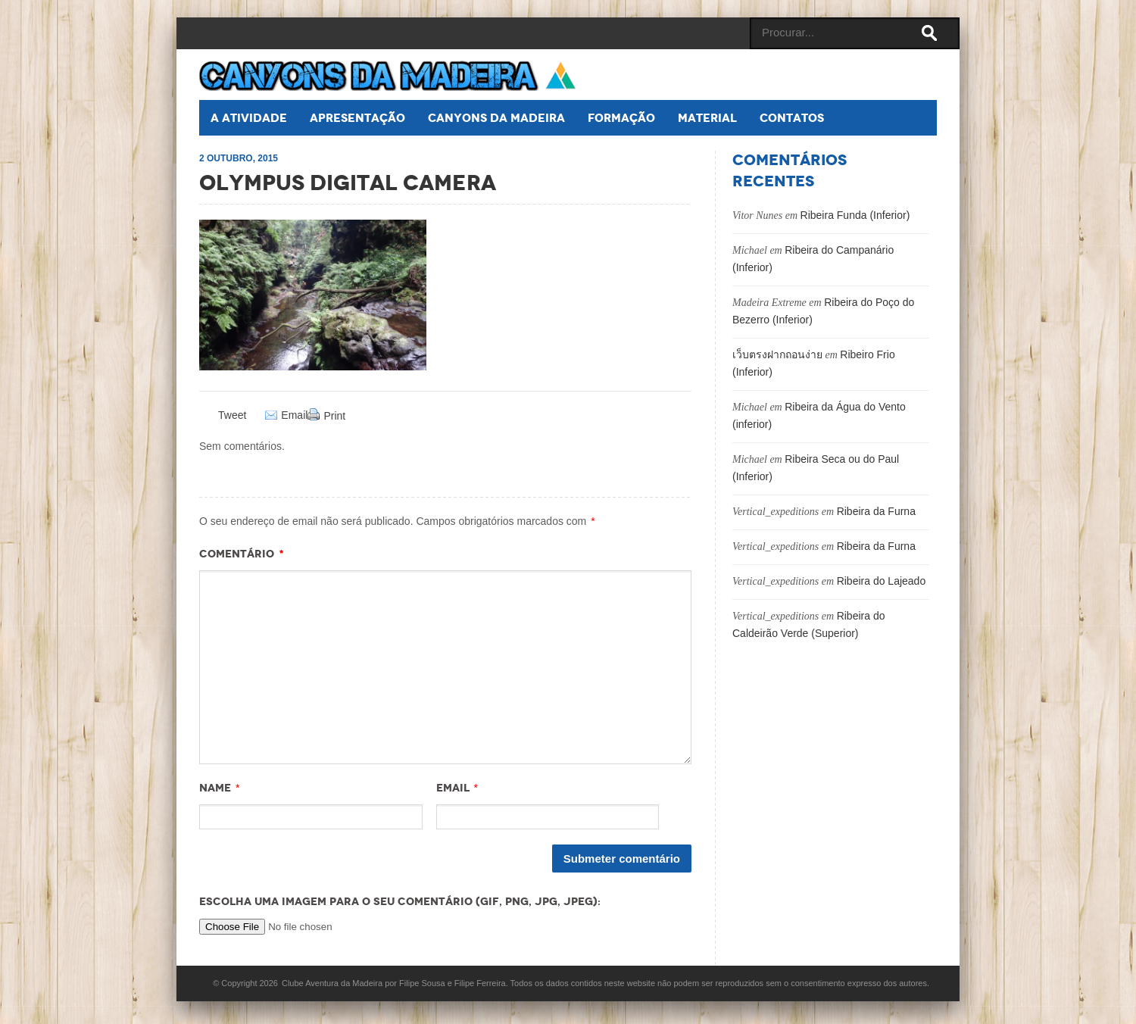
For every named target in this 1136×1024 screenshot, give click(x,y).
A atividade (249, 118)
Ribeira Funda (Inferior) (855, 215)
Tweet (232, 415)
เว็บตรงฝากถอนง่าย (777, 354)
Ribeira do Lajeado (881, 581)
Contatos (792, 118)
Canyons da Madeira (496, 118)
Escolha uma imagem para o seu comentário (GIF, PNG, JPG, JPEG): (400, 901)
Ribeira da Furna (876, 511)
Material (707, 118)
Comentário (241, 553)
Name (215, 788)
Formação (621, 118)
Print (334, 416)
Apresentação (357, 118)
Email (294, 415)
